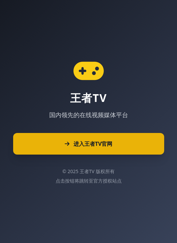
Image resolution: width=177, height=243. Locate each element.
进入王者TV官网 (89, 143)
